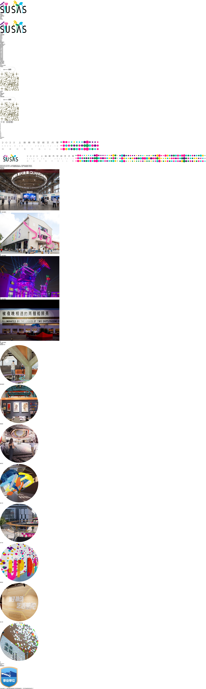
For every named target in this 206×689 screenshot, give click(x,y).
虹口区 (1, 51)
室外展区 (2, 63)
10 (0, 133)
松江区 (1, 57)
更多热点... (2, 167)
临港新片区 (2, 44)
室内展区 (2, 62)
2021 (1, 36)
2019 (1, 37)
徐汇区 (1, 48)
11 (0, 134)
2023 (1, 35)
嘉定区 (1, 54)
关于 (1, 64)
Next (1, 138)
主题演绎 (2, 61)
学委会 (1, 66)
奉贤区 (1, 59)
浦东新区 (2, 45)
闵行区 (1, 53)
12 (0, 135)
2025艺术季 (3, 65)
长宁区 (1, 49)
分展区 (1, 43)
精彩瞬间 (2, 42)
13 (0, 136)
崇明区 (1, 60)
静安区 (1, 47)
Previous (2, 137)
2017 (1, 39)
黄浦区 (1, 46)
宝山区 (1, 52)
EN (2, 19)
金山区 (1, 55)
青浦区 (1, 58)
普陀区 (1, 50)
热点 (1, 40)
